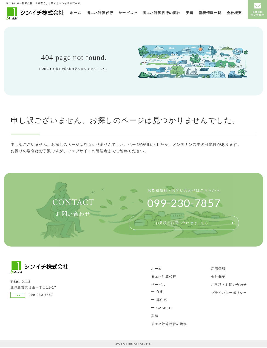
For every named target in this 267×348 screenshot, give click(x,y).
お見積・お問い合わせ (229, 285)
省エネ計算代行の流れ (154, 15)
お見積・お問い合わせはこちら (182, 223)
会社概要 (228, 15)
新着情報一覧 (203, 15)
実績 (182, 15)
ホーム (67, 15)
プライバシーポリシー (229, 293)
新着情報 (218, 269)
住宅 (160, 292)
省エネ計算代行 (92, 15)
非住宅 (161, 300)
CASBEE (164, 308)
